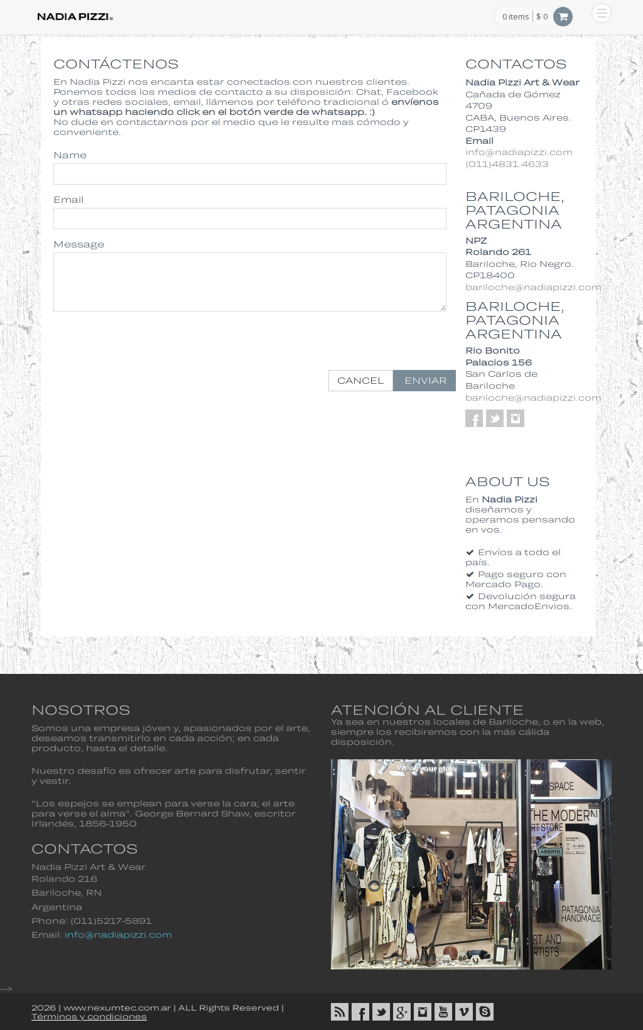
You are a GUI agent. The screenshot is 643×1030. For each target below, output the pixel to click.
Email (68, 199)
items (515, 17)
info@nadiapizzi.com (519, 152)
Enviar (424, 380)
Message (78, 244)
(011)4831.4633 (507, 164)
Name (70, 154)
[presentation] (360, 345)
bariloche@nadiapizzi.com (533, 287)
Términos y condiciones (89, 1016)
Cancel (360, 380)
